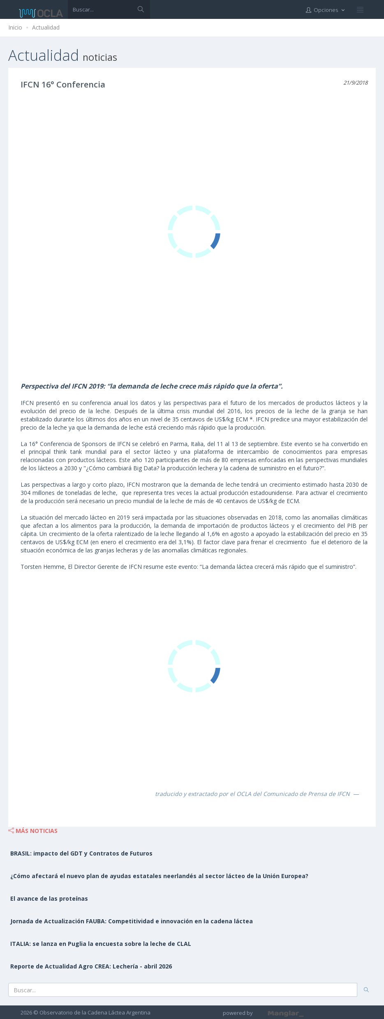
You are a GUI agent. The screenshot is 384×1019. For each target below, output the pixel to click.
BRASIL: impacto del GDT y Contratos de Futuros (81, 853)
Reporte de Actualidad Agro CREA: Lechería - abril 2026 (91, 966)
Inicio (15, 27)
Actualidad (46, 27)
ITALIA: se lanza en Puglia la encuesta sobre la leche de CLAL (100, 944)
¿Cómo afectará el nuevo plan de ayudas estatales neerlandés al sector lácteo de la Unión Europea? (159, 876)
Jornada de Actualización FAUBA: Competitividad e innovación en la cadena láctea (131, 921)
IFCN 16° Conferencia (63, 84)
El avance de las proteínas (49, 898)
